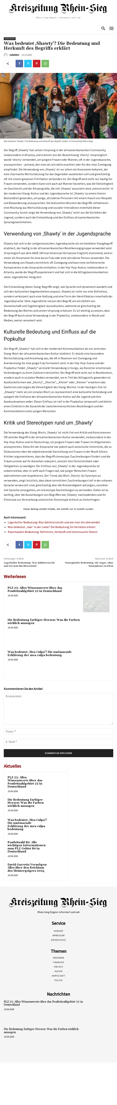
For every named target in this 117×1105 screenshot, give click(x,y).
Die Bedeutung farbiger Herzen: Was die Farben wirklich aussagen (44, 621)
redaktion (14, 54)
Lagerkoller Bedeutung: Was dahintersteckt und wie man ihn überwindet (54, 522)
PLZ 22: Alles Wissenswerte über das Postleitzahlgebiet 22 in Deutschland (35, 589)
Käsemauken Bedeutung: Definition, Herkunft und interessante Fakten (52, 532)
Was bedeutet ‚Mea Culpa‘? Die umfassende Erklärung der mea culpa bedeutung (40, 653)
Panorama (10, 38)
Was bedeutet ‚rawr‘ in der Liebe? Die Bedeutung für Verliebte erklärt (52, 527)
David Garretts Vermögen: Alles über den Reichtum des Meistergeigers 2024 (27, 868)
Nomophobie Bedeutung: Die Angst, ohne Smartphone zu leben (89, 564)
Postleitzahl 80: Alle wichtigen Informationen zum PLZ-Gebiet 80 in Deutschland (27, 847)
